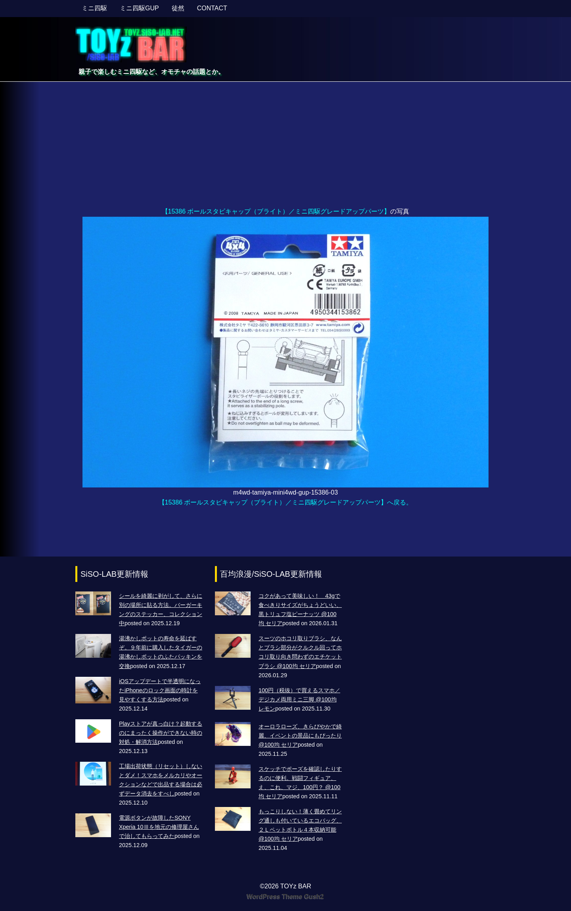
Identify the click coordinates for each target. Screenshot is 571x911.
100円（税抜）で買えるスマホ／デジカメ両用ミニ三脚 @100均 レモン (299, 699)
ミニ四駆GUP (139, 8)
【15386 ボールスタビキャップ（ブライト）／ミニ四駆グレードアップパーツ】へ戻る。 (286, 502)
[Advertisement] (285, 146)
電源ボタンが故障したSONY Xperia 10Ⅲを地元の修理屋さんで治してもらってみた (159, 827)
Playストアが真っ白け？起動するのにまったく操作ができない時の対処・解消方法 (160, 732)
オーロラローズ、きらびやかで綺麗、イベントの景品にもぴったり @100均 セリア (300, 735)
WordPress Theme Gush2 (285, 896)
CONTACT (212, 8)
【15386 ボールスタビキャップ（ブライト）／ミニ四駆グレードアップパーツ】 (276, 211)
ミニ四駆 (94, 8)
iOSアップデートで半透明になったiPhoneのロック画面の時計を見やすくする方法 (160, 690)
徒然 (178, 8)
